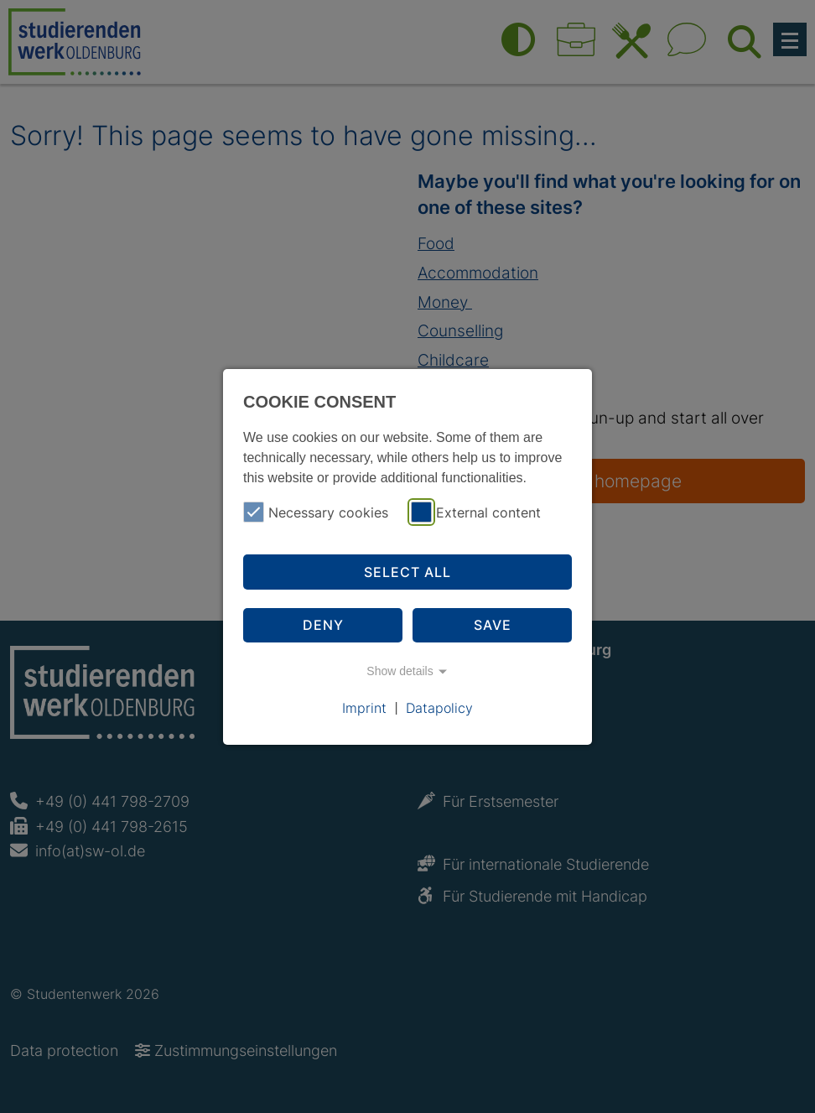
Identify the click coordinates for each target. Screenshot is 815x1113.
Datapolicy (439, 707)
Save (492, 624)
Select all (407, 572)
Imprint (364, 707)
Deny (323, 624)
